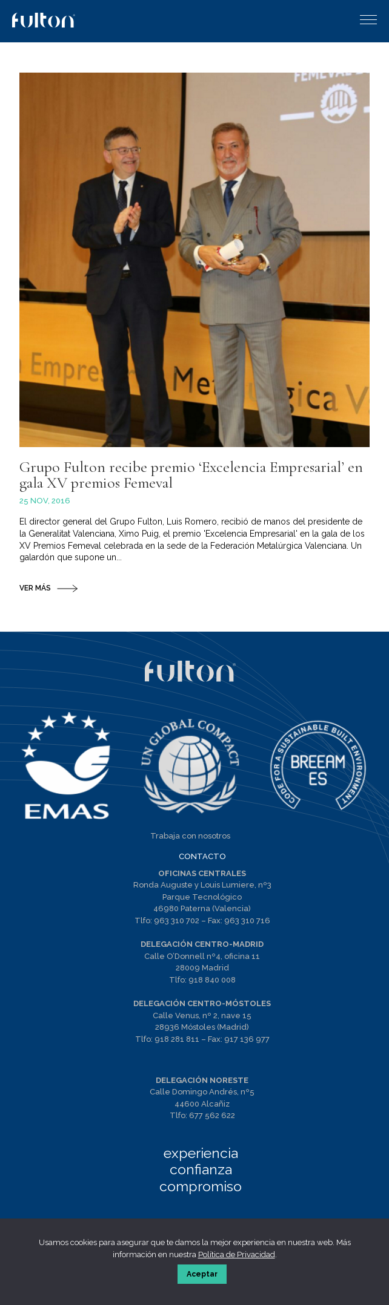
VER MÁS (35, 588)
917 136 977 (247, 1039)
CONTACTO (202, 856)
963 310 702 (176, 920)
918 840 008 (212, 979)
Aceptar (202, 1274)
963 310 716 (247, 920)
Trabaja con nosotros (190, 835)
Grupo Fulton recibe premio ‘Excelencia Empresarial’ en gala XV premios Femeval (191, 474)
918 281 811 (177, 1039)
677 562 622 (212, 1115)
